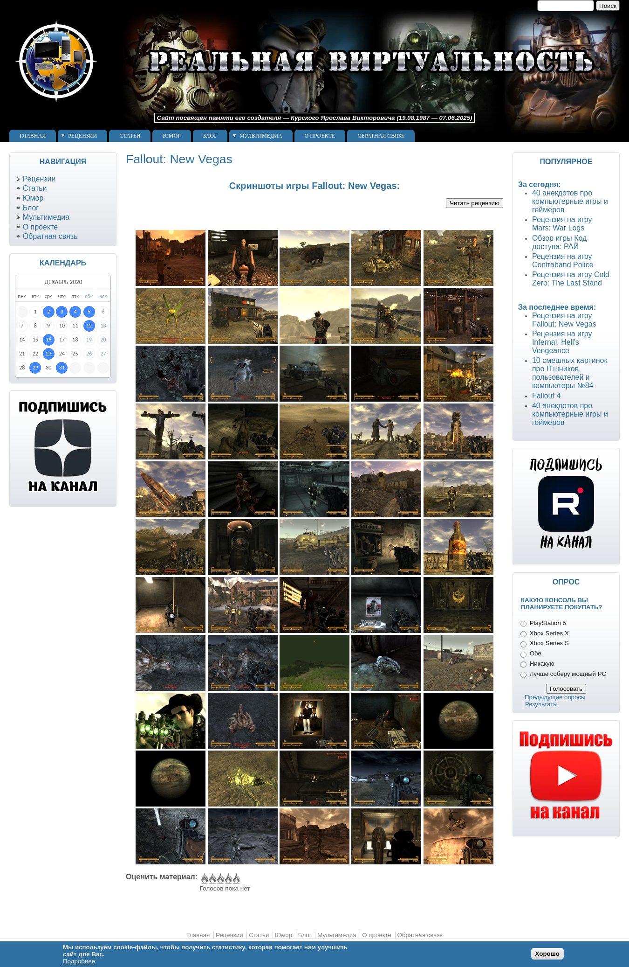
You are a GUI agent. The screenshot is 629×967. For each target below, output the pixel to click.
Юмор (171, 135)
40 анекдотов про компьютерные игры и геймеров (570, 201)
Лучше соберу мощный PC (568, 673)
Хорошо (547, 953)
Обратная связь (380, 135)
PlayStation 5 (548, 622)
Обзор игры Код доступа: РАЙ (559, 242)
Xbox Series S (549, 643)
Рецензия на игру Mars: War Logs (562, 224)
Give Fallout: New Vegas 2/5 (212, 879)
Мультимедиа (260, 135)
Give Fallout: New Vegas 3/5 (220, 879)
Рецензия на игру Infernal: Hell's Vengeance (562, 342)
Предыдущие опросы (555, 697)
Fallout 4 (546, 396)
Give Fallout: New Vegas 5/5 (235, 879)
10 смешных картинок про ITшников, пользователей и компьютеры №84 (570, 373)
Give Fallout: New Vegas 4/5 (228, 879)
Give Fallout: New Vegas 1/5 (204, 879)
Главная (33, 135)
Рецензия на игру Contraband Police (563, 260)
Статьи (129, 135)
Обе (535, 653)
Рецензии (82, 135)
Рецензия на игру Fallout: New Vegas (564, 320)
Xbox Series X (549, 633)
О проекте (320, 135)
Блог (210, 135)
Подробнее (79, 961)
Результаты (541, 704)
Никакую (542, 663)
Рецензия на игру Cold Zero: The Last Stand (570, 279)
